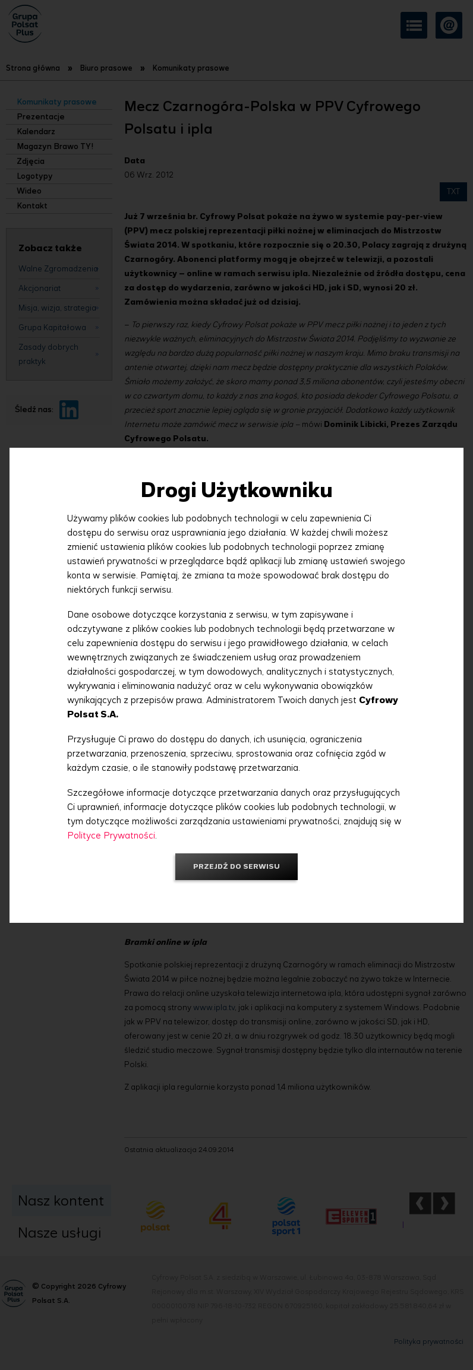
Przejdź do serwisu (236, 866)
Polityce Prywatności (111, 835)
